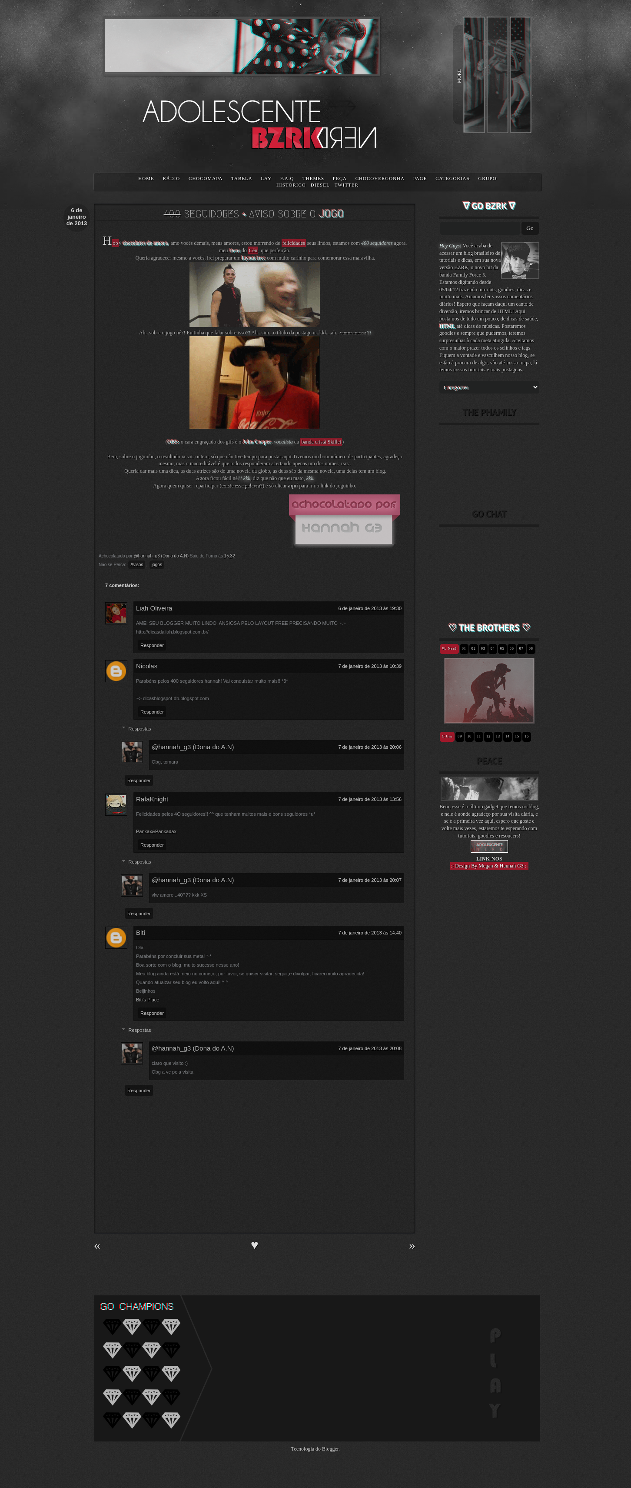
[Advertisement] (489, 1027)
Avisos (136, 564)
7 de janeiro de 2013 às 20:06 (370, 747)
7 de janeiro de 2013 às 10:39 (370, 666)
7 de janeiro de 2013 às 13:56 (370, 799)
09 (460, 736)
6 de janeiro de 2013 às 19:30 (370, 608)
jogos (157, 564)
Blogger (330, 1449)
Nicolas (146, 666)
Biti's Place (147, 999)
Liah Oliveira (154, 608)
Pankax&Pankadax (156, 831)
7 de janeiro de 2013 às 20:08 (370, 1048)
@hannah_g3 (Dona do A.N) (193, 747)
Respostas (140, 728)
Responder (152, 645)
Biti (140, 932)
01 (464, 649)
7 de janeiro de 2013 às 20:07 (370, 880)
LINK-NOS (489, 859)
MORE (459, 76)
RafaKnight (152, 799)
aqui (293, 486)
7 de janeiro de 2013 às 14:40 (370, 932)
